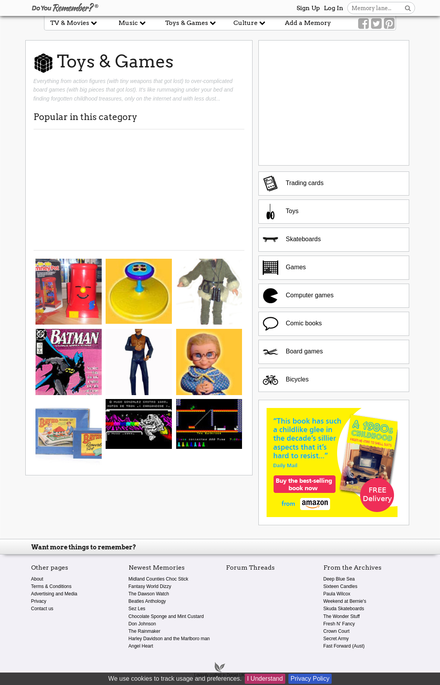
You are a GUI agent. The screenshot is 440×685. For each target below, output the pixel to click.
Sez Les (137, 608)
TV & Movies (73, 22)
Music (132, 22)
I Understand (265, 678)
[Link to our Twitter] (376, 24)
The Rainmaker (145, 631)
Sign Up (308, 8)
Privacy (38, 601)
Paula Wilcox (336, 594)
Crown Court (336, 631)
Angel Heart (141, 646)
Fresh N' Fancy (339, 624)
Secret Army (336, 638)
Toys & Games (190, 22)
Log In (333, 8)
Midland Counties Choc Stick (158, 579)
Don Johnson (142, 624)
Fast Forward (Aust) (344, 646)
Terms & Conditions (51, 586)
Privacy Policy (310, 678)
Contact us (42, 608)
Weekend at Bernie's (344, 601)
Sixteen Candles (340, 586)
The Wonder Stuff (341, 616)
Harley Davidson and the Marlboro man (169, 638)
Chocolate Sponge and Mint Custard (166, 616)
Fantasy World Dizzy (150, 586)
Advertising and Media (54, 594)
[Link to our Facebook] (363, 24)
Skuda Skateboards (343, 608)
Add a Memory (308, 22)
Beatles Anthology (147, 601)
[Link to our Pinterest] (389, 24)
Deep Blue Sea (339, 579)
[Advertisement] (139, 189)
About (37, 579)
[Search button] (408, 8)
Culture (249, 22)
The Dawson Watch (149, 594)
